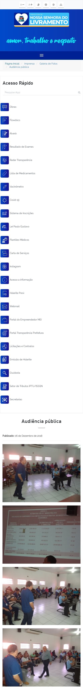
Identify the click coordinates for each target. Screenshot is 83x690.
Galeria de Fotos (48, 63)
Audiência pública (19, 67)
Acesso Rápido (18, 83)
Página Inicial (12, 63)
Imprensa (29, 63)
